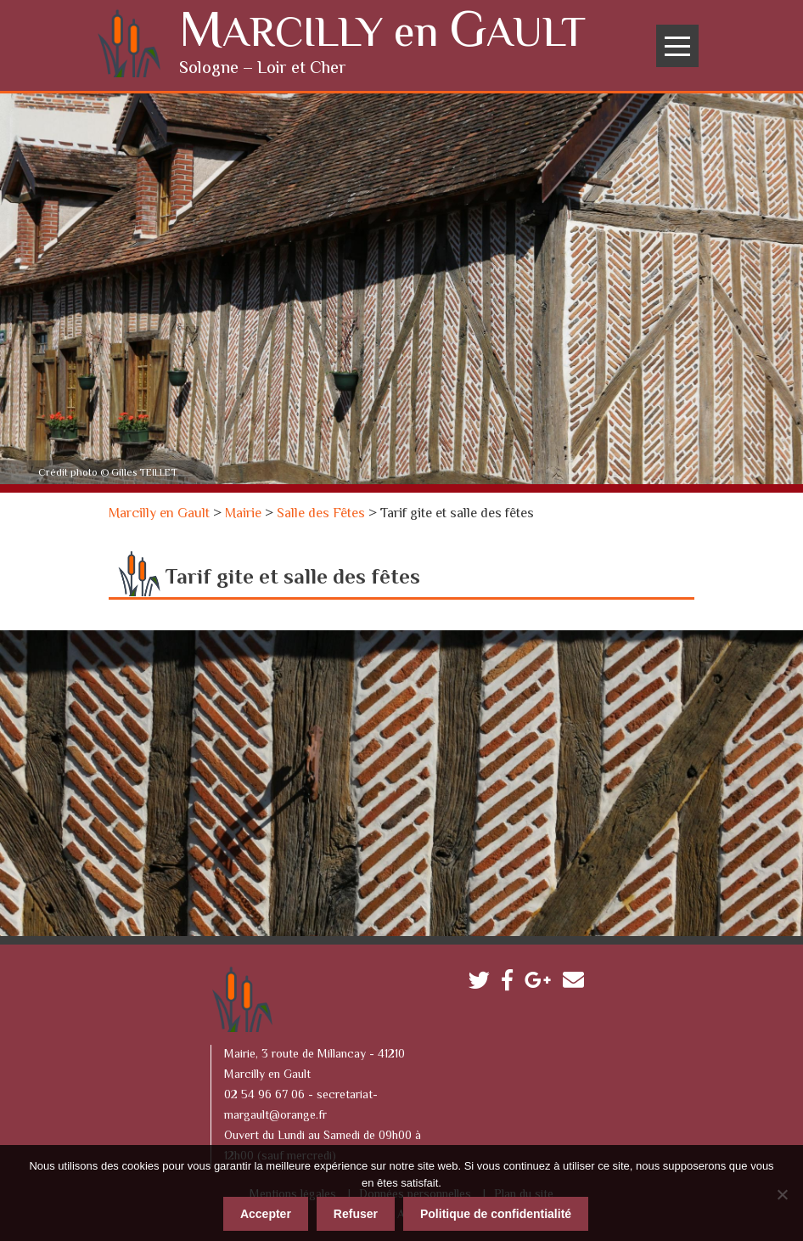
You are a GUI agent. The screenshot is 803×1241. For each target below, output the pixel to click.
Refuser (356, 1211)
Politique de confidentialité (495, 1211)
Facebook (511, 981)
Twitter (483, 981)
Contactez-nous (577, 981)
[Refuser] (781, 1191)
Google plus (542, 981)
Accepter (265, 1211)
